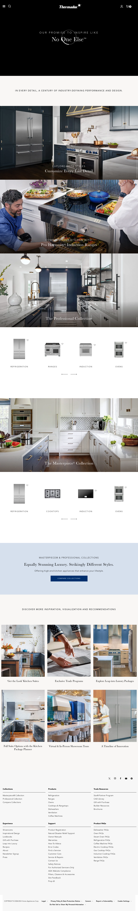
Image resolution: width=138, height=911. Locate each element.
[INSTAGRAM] (115, 778)
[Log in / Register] (121, 6)
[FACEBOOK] (120, 778)
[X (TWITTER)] (109, 778)
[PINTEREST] (131, 778)
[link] (9, 6)
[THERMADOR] (70, 5)
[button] (4, 6)
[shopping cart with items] (128, 6)
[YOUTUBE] (126, 778)
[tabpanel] (19, 353)
